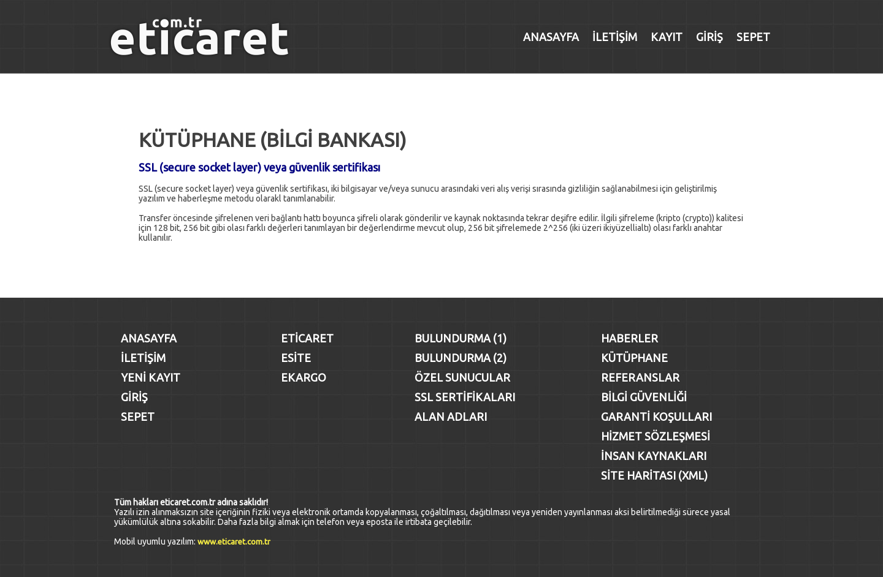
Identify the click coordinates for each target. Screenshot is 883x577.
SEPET (753, 37)
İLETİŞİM (614, 37)
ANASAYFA (551, 37)
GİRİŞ (709, 37)
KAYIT (666, 37)
